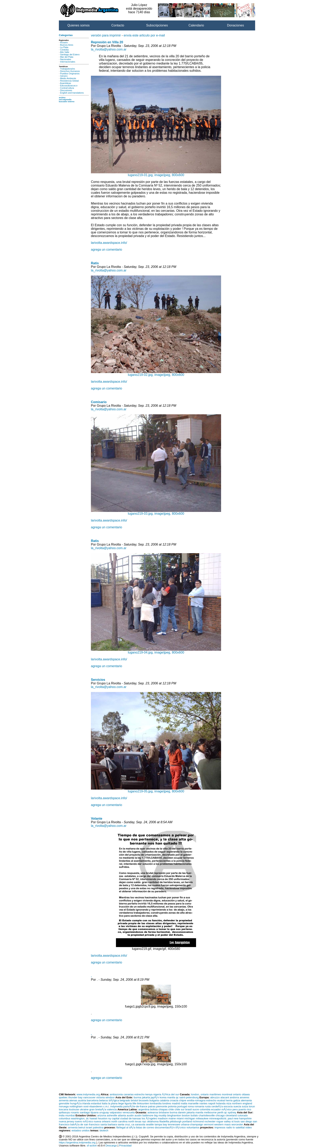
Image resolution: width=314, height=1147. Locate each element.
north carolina (119, 1121)
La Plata (64, 47)
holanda (220, 1103)
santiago (85, 1112)
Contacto (117, 25)
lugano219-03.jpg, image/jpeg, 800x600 (156, 512)
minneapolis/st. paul (221, 1118)
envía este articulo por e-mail (144, 35)
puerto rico (245, 1109)
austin (130, 1115)
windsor (110, 1097)
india (61, 1115)
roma (191, 1106)
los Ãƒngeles (149, 1118)
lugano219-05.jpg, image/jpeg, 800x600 (156, 790)
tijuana (95, 1112)
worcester (237, 1124)
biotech (104, 1130)
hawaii (93, 1118)
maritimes (215, 1094)
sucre (195, 1109)
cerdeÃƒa (217, 1106)
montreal (227, 1094)
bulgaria (154, 1100)
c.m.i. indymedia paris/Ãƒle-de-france (125, 1106)
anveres (244, 1097)
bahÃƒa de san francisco (85, 1124)
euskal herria (224, 1100)
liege (121, 1103)
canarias (129, 1094)
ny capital (113, 1118)
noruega (64, 1106)
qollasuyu (64, 1112)
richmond (198, 1121)
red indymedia (65, 100)
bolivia (154, 1109)
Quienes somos (78, 25)
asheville (112, 1115)
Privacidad (125, 1145)
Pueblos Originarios (70, 73)
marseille (193, 1103)
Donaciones (235, 25)
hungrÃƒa (76, 1103)
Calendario (196, 25)
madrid (176, 1103)
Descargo (111, 1145)
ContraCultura (67, 88)
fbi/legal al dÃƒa (125, 1127)
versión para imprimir (106, 35)
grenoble (64, 1103)
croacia (174, 1100)
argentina (143, 1109)
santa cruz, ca (126, 1124)
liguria (128, 1103)
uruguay (104, 1112)
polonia (172, 1106)
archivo (62, 98)
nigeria (157, 1094)
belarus (103, 1100)
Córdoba (64, 49)
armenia (63, 1100)
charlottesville (207, 1115)
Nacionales (65, 59)
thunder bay (75, 1097)
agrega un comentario (106, 249)
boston (186, 1115)
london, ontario (200, 1094)
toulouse (74, 1109)
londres (166, 1103)
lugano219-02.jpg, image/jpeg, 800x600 (156, 373)
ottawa (246, 1094)
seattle (150, 1124)
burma (137, 1097)
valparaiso (116, 1112)
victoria (100, 1097)
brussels (144, 1100)
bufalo (194, 1115)
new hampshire (242, 1118)
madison (163, 1118)
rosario (75, 1112)
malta (184, 1103)
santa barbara (108, 1124)
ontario (237, 1094)
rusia (208, 1106)
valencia (112, 1109)
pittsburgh (176, 1121)
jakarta (146, 1097)
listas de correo (145, 1127)
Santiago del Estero (70, 54)
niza (228, 1103)
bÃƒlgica (114, 1100)
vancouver (89, 1097)
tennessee (174, 1124)
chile (171, 1109)
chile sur (180, 1109)
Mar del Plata (66, 57)
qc (177, 1097)
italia (104, 1103)
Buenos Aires (66, 45)
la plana (113, 1103)
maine (172, 1118)
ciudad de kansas (130, 1118)
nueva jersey (66, 1121)
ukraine (84, 1109)
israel (89, 1127)
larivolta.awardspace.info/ (109, 242)
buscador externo (66, 102)
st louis (235, 1121)
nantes (203, 1103)
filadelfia (164, 1121)
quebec (63, 1097)
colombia (205, 1109)
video (248, 1127)
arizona (101, 1115)
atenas (73, 1100)
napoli (211, 1103)
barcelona (93, 1100)
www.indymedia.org (88, 1094)
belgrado (125, 1100)
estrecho (139, 1094)
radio (229, 1127)
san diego (246, 1121)
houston (102, 1118)
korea (163, 1097)
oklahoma (153, 1121)
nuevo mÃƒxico (84, 1121)
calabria (164, 1100)
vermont (208, 1124)
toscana (63, 1109)
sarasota (140, 1124)
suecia (237, 1106)
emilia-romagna (196, 1100)
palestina (98, 1127)
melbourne (210, 1112)
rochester (210, 1121)
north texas (134, 1121)
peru (235, 1109)
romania (199, 1106)
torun (252, 1106)
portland (187, 1121)
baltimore (147, 1115)
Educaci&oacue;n (68, 85)
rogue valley (223, 1121)
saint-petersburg (189, 1097)
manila (171, 1097)
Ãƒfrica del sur (170, 1094)
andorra (234, 1097)
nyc (144, 1121)
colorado (243, 1115)
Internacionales (67, 62)
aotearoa (152, 1112)
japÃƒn (155, 1097)
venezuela (129, 1112)
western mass (222, 1124)
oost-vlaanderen (93, 1106)
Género (63, 76)
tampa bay (161, 1124)
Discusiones (66, 90)
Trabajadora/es (67, 69)
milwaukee (202, 1118)
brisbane (164, 1112)
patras (151, 1106)
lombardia (156, 1103)
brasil (188, 1109)
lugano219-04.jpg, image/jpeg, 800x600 (156, 651)
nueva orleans (102, 1121)
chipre (182, 1100)
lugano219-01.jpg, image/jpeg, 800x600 (156, 173)
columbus (64, 1118)
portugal (182, 1106)
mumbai (70, 1115)
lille (134, 1103)
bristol (134, 1100)
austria (82, 1100)
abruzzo (215, 1097)
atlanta (122, 1115)
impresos (219, 1127)
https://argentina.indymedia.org (77, 1142)
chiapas (163, 1109)
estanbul (96, 1103)
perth (220, 1112)
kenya (149, 1094)
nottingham (76, 1106)
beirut (81, 1127)
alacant (224, 1097)
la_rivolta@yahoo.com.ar (108, 49)
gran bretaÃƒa (97, 1109)
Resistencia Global (69, 81)
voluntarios (192, 1127)
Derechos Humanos (70, 71)
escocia (227, 1106)
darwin (182, 1112)
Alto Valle (64, 52)
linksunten (143, 1103)
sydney (232, 1112)
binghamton (174, 1115)
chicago (220, 1115)
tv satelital (239, 1127)
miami (180, 1118)
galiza (236, 1100)
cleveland (231, 1115)
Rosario (64, 42)
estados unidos (81, 1130)
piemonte (161, 1106)
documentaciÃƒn (165, 1127)
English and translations (72, 93)
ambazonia (116, 1094)
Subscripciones (157, 25)
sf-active (92, 1145)
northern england (242, 1103)
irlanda (86, 1103)
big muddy (160, 1115)
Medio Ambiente (68, 78)
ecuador (216, 1109)
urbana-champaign (192, 1124)
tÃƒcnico (180, 1127)
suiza (245, 1106)
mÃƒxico (226, 1109)
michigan (189, 1118)
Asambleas (65, 83)
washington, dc (80, 1118)
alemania (246, 1100)
